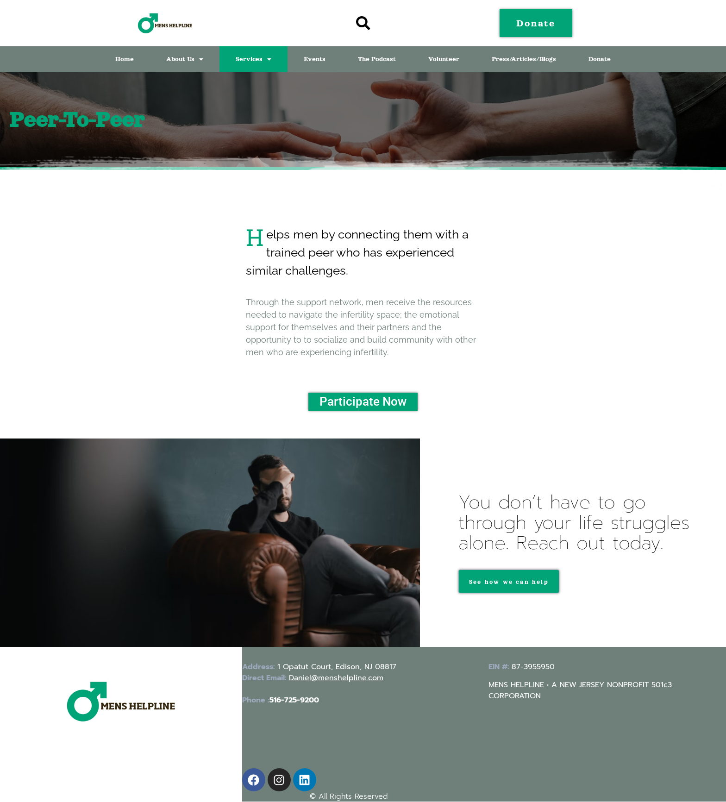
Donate (599, 59)
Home (124, 59)
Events (314, 59)
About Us (184, 59)
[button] (184, 59)
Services (253, 59)
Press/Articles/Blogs (524, 59)
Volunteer (443, 59)
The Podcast (377, 59)
